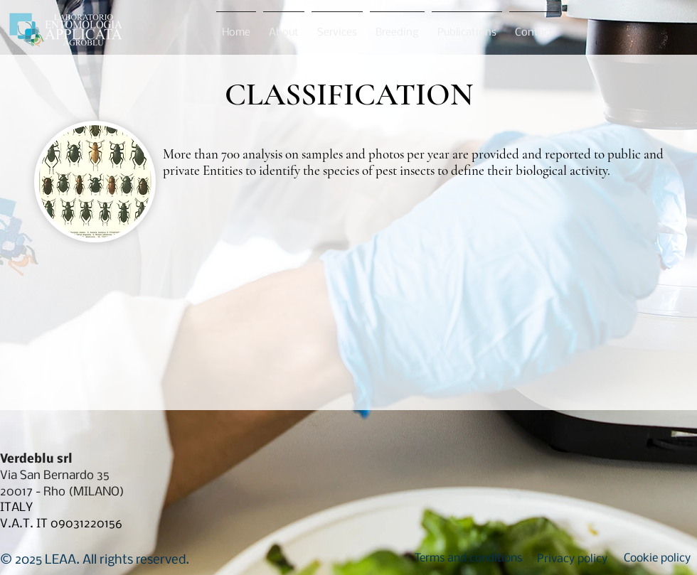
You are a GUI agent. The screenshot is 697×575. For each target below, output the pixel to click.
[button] (468, 558)
